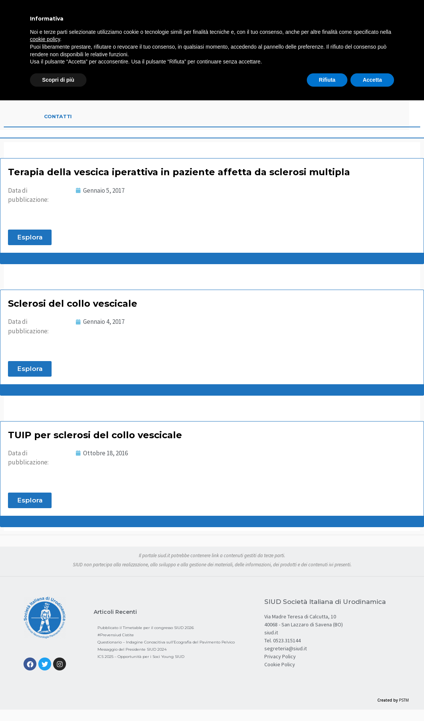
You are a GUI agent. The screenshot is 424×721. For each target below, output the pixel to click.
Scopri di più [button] (58, 80)
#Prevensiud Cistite (115, 634)
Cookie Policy (279, 664)
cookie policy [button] (45, 39)
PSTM (404, 700)
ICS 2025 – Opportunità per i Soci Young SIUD (140, 656)
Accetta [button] (372, 80)
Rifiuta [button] (327, 80)
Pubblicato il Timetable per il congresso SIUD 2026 (145, 627)
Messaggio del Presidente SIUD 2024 (131, 649)
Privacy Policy (280, 656)
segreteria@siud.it (285, 648)
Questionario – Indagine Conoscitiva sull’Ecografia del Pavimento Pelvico (166, 642)
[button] (30, 237)
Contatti (58, 116)
